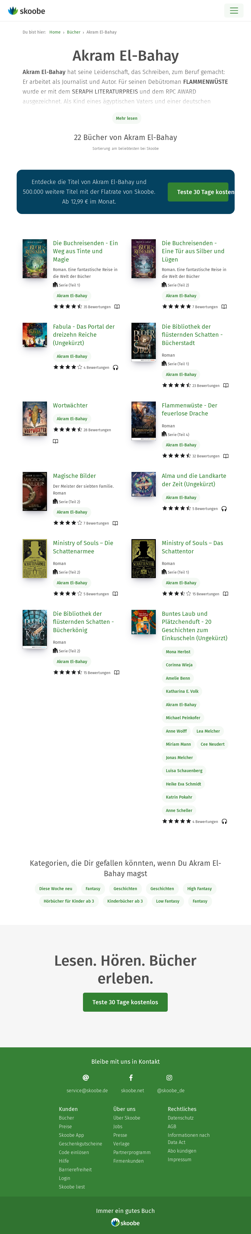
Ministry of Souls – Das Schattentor (192, 547)
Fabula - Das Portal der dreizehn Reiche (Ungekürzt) (84, 335)
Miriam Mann (178, 744)
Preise (65, 1126)
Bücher (73, 32)
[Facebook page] (132, 1083)
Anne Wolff (176, 731)
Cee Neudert (213, 744)
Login (64, 1178)
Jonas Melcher (179, 757)
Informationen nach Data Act (189, 1138)
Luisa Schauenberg (184, 770)
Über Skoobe (126, 1118)
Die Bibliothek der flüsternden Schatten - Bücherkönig (83, 622)
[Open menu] (234, 11)
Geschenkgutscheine (80, 1144)
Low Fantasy (167, 901)
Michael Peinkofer (183, 717)
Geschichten (125, 888)
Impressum (180, 1159)
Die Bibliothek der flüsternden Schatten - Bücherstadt (192, 335)
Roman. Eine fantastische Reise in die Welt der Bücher (85, 273)
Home (55, 32)
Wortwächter (70, 405)
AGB (172, 1126)
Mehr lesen (126, 118)
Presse (120, 1135)
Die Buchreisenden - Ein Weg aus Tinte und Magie (85, 251)
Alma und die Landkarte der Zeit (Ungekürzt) (194, 480)
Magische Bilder (74, 475)
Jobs (117, 1126)
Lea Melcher (208, 731)
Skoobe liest (72, 1187)
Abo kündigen (182, 1151)
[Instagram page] (171, 1083)
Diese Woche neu (55, 888)
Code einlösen (74, 1152)
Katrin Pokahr (179, 797)
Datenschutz (181, 1118)
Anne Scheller (179, 810)
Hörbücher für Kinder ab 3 (69, 901)
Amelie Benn (178, 678)
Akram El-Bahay (72, 295)
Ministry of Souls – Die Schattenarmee (83, 547)
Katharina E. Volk (182, 691)
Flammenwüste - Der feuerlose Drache (189, 409)
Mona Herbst (178, 651)
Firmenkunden (128, 1161)
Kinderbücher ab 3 (125, 901)
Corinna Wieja (179, 665)
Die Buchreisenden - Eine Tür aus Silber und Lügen (193, 251)
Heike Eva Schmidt (183, 784)
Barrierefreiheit (75, 1169)
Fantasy (93, 888)
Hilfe (64, 1161)
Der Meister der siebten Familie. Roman (83, 490)
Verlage (121, 1144)
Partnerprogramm (132, 1152)
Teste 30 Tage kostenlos (202, 192)
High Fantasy (199, 888)
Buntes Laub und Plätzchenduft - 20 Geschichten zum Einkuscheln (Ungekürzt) (194, 626)
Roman (168, 355)
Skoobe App (71, 1135)
